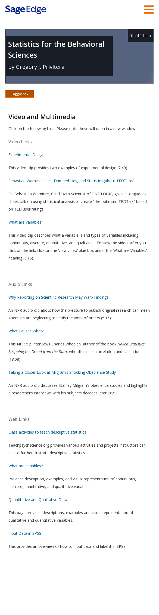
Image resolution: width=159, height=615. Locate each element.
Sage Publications (36, 581)
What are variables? (25, 466)
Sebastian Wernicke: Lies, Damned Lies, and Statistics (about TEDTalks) (71, 181)
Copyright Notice (87, 594)
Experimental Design (26, 155)
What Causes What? (25, 331)
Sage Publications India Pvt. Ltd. (84, 581)
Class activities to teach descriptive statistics (47, 432)
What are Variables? (25, 222)
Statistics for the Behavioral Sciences (56, 49)
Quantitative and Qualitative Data (37, 500)
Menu (149, 9)
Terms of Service (54, 594)
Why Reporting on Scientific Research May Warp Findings (58, 297)
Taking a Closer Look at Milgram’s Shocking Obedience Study (62, 372)
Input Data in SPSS (24, 533)
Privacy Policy (118, 594)
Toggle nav (19, 94)
